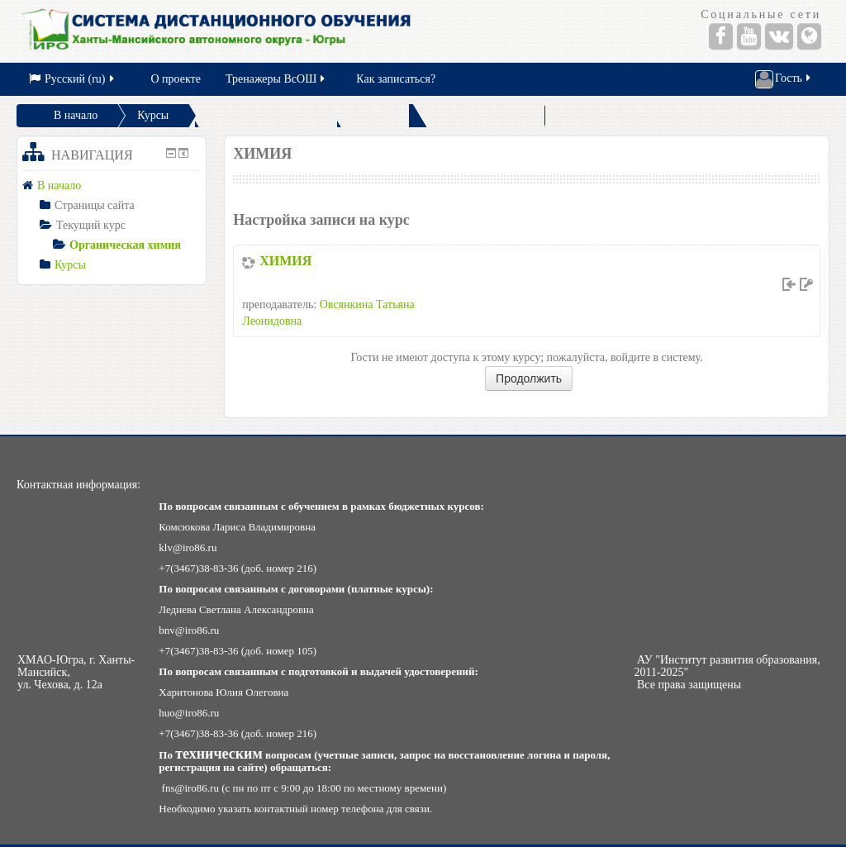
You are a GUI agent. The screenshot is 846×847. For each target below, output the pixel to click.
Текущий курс (91, 225)
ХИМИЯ (285, 261)
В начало (75, 115)
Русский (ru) (72, 79)
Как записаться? (395, 79)
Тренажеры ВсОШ (276, 79)
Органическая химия (125, 245)
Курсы (153, 115)
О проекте (176, 79)
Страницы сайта (95, 205)
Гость (784, 79)
